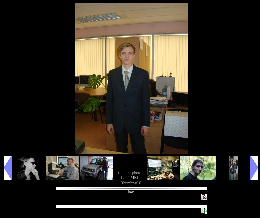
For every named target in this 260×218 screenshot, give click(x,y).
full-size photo (129, 173)
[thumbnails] (131, 183)
